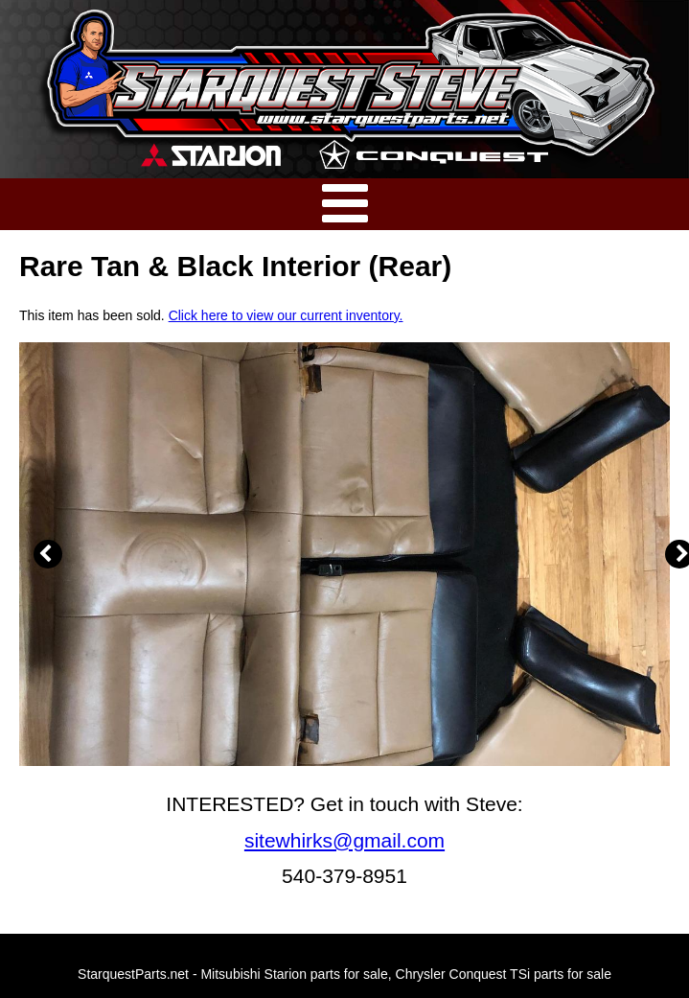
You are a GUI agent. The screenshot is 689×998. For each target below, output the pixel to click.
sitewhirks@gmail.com (344, 840)
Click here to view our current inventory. (286, 315)
